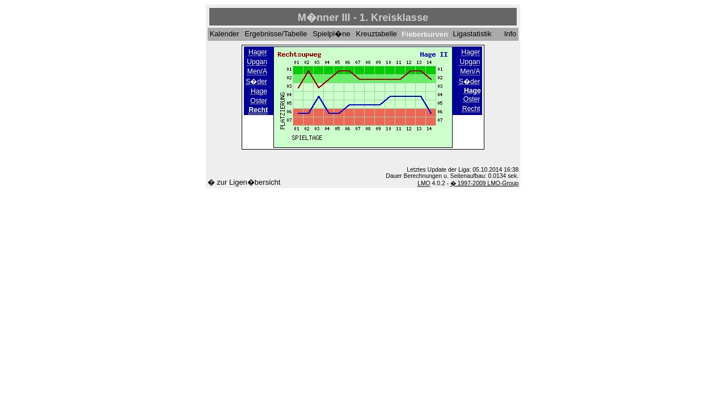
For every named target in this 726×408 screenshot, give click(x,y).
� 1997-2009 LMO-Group (484, 183)
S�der (256, 82)
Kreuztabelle (376, 34)
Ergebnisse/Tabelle (276, 34)
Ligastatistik (472, 34)
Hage (259, 91)
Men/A (257, 72)
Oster (258, 101)
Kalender (224, 34)
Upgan (257, 62)
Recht (471, 109)
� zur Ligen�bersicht (244, 182)
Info (510, 34)
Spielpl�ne (332, 34)
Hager (257, 52)
